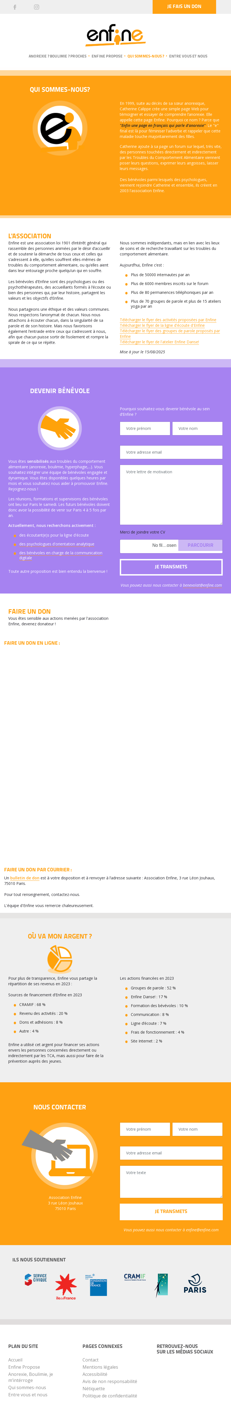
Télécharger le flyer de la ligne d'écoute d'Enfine (162, 325)
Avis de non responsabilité (110, 1381)
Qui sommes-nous (27, 1387)
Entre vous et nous (188, 56)
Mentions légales (100, 1367)
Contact (91, 1360)
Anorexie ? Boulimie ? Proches (58, 56)
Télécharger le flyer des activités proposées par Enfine (168, 319)
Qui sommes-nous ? (146, 56)
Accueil (15, 1360)
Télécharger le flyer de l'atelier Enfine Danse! (159, 341)
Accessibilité (95, 1374)
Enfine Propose (24, 1367)
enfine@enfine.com (202, 1229)
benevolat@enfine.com (202, 585)
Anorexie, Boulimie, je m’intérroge (30, 1377)
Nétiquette (94, 1389)
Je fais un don (184, 6)
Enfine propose (107, 56)
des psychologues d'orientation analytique (56, 544)
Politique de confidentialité (110, 1396)
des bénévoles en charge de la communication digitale (60, 555)
